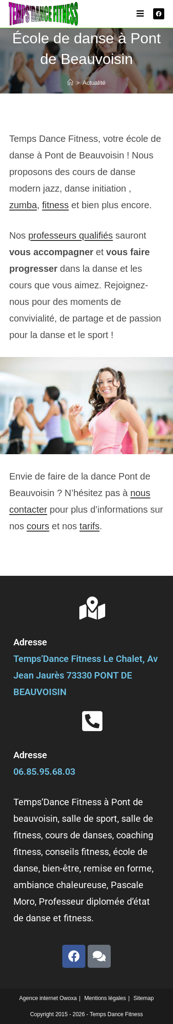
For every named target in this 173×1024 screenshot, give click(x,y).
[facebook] (158, 13)
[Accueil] (70, 82)
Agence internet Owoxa (48, 998)
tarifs (89, 526)
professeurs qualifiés (70, 235)
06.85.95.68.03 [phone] (44, 771)
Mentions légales (105, 998)
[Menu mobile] (140, 14)
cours (38, 526)
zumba (23, 205)
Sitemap (143, 998)
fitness (55, 205)
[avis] (99, 956)
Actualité (94, 82)
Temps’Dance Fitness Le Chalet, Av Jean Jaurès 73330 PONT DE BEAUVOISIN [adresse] (85, 675)
